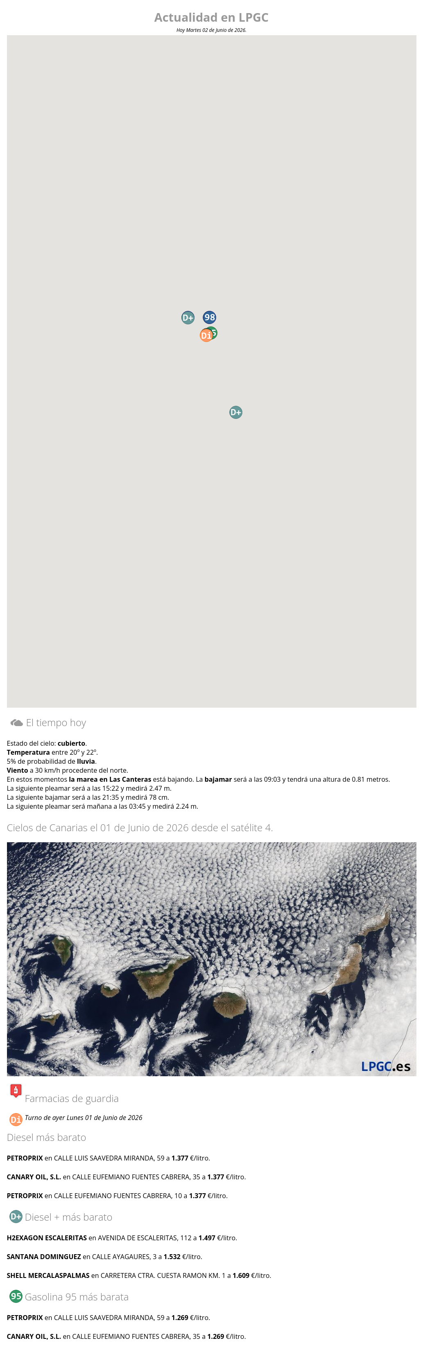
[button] (206, 335)
